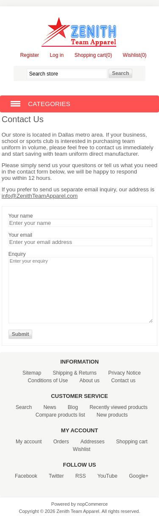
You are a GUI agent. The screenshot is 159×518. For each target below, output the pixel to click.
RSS (80, 476)
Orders (61, 442)
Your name (20, 216)
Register (29, 55)
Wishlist (81, 449)
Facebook (26, 476)
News (49, 407)
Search (24, 407)
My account (29, 442)
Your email (20, 235)
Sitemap (31, 373)
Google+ (138, 476)
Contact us (123, 381)
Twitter (56, 476)
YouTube (107, 476)
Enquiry (17, 254)
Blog (73, 407)
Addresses (93, 442)
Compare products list (60, 415)
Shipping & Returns (74, 373)
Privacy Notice (124, 373)
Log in (57, 55)
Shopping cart (132, 442)
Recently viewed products (118, 407)
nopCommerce (92, 504)
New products (112, 415)
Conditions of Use (48, 381)
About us (89, 381)
